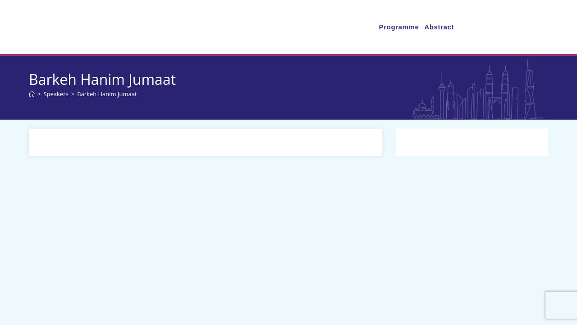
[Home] (32, 94)
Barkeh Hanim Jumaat (107, 94)
